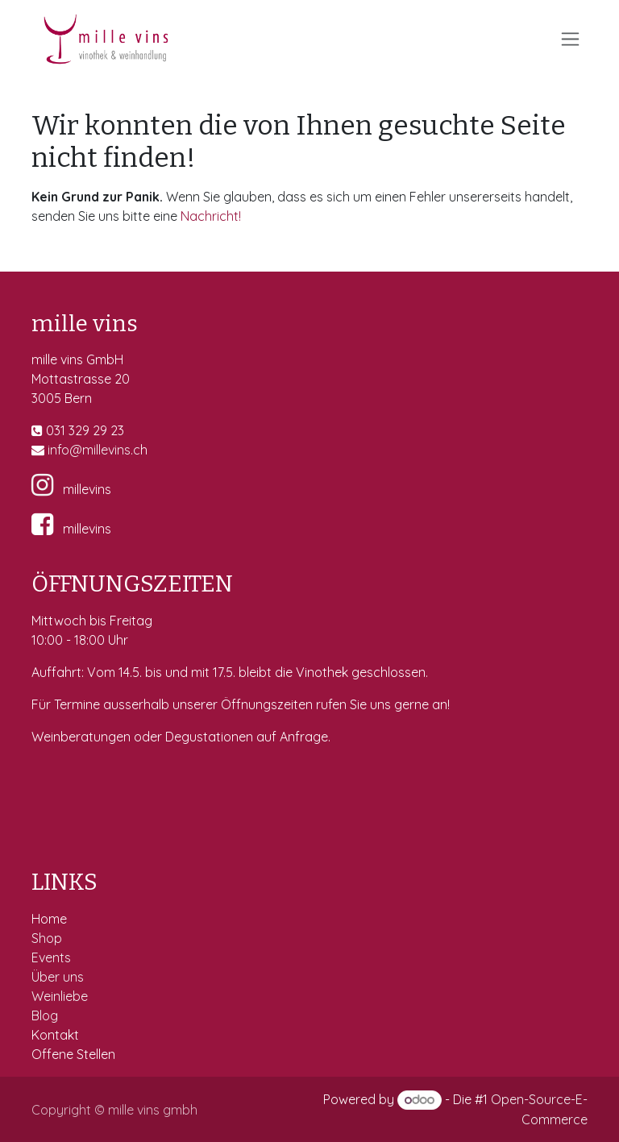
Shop (48, 938)
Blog (44, 1015)
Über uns (57, 977)
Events (52, 957)
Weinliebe (61, 996)
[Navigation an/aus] (570, 39)
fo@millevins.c (98, 450)
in (52, 450)
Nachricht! (211, 216)
